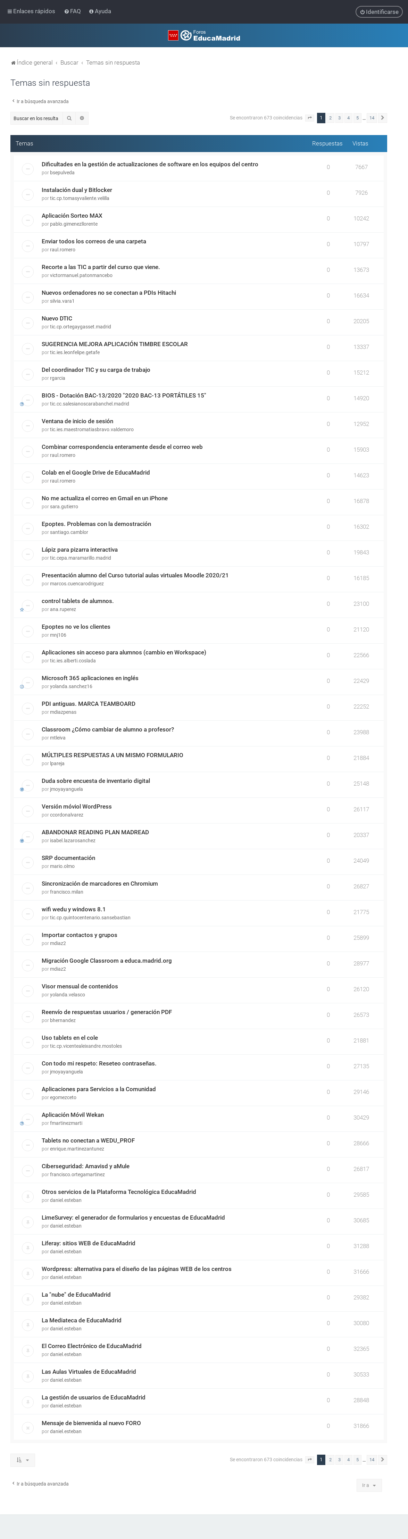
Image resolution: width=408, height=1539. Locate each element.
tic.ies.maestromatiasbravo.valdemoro (92, 429)
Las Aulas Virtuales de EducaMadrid (89, 1371)
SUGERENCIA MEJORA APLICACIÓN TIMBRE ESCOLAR (115, 344)
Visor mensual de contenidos (80, 986)
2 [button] (330, 117)
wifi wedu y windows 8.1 (74, 909)
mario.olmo (62, 866)
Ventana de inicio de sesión (77, 421)
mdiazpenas (63, 712)
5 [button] (357, 117)
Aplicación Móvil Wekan (73, 1114)
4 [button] (348, 117)
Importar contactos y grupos (79, 934)
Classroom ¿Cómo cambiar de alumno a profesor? (108, 729)
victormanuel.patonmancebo (81, 275)
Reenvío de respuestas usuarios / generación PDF (107, 1012)
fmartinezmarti (66, 1123)
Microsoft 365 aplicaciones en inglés (90, 678)
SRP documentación (68, 857)
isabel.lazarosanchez (72, 840)
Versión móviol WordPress (77, 806)
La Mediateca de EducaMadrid (82, 1320)
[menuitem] (73, 11)
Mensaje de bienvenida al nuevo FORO (91, 1423)
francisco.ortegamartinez (77, 1174)
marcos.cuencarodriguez (77, 583)
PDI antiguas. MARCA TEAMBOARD (88, 703)
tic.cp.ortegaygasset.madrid (80, 326)
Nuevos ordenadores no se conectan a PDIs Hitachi (109, 292)
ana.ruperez (63, 609)
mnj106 (58, 635)
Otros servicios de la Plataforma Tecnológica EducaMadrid (119, 1191)
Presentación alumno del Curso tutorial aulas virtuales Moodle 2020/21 (135, 575)
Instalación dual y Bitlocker (77, 189)
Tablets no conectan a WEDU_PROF (88, 1140)
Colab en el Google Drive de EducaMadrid (96, 472)
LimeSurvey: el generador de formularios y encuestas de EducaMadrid (133, 1217)
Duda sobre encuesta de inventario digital (96, 780)
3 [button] (339, 117)
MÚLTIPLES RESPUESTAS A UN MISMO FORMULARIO (112, 755)
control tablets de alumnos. (78, 600)
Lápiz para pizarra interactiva (80, 549)
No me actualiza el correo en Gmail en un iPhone (105, 498)
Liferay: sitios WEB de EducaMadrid (88, 1243)
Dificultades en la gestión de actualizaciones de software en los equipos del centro (150, 164)
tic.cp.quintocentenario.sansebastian (90, 917)
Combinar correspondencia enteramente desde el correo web (122, 446)
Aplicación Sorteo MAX (72, 215)
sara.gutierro (64, 506)
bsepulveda (62, 172)
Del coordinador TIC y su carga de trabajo (96, 369)
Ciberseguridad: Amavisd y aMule (86, 1166)
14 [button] (371, 117)
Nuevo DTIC (57, 318)
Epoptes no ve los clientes (76, 626)
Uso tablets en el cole (70, 1037)
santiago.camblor (69, 532)
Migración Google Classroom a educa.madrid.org (107, 960)
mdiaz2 (58, 943)
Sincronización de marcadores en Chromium (100, 883)
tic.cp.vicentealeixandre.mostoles (86, 1046)
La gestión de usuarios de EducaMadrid (93, 1397)
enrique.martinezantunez (77, 1149)
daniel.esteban (66, 1200)
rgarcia (57, 378)
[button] (309, 118)
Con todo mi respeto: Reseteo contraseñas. (99, 1063)
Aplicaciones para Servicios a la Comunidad (99, 1089)
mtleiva (58, 738)
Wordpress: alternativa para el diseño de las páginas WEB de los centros (137, 1268)
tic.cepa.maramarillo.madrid (80, 558)
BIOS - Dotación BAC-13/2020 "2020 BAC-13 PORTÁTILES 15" (124, 395)
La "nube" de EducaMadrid (76, 1294)
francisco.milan (66, 892)
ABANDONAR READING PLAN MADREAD (95, 832)
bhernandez (63, 1020)
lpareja (57, 763)
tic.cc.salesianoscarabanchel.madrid (89, 404)
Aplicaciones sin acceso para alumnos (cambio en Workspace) (124, 652)
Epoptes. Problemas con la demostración (96, 523)
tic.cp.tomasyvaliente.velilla (79, 198)
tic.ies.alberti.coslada (73, 660)
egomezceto (63, 1097)
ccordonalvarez (66, 815)
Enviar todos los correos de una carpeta (94, 241)
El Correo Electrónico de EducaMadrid (92, 1346)
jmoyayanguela (66, 789)
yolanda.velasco (67, 994)
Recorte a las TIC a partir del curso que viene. (101, 267)
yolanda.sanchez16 (71, 686)
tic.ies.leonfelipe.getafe (75, 352)
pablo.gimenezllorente (74, 224)
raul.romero (62, 249)
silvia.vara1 (62, 301)
